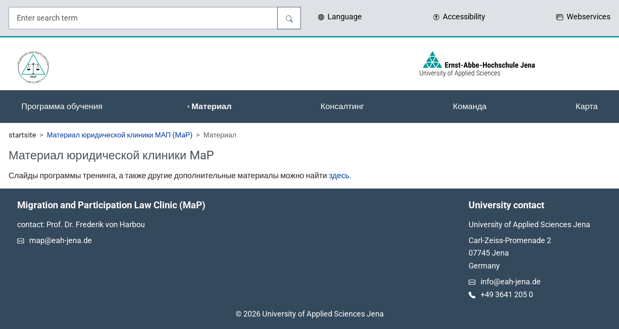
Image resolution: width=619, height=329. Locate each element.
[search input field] (143, 18)
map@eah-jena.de (60, 240)
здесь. (340, 175)
